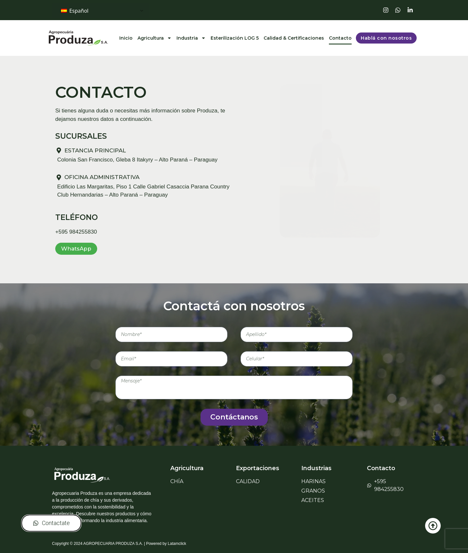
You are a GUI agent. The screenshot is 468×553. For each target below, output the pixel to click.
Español (74, 10)
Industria (191, 38)
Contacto (340, 38)
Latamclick (177, 543)
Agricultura (154, 38)
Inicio (126, 38)
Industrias (316, 468)
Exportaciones (257, 468)
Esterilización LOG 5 (235, 38)
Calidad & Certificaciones (294, 38)
